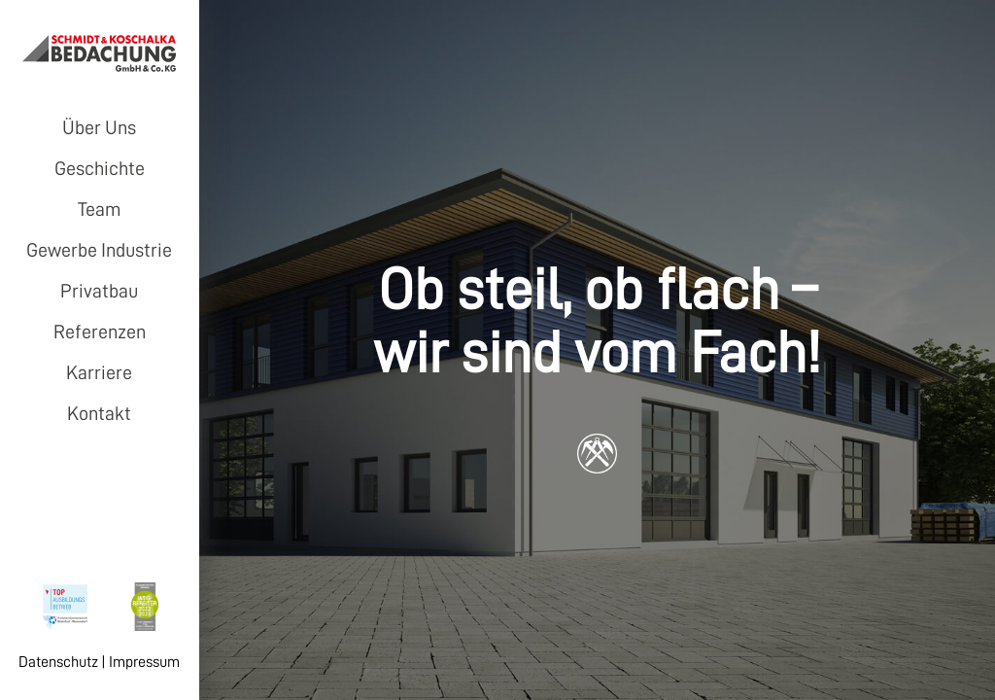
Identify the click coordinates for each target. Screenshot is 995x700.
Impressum (144, 662)
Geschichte (99, 168)
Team (99, 209)
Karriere (99, 372)
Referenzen (99, 331)
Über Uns (99, 127)
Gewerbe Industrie (99, 250)
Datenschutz (58, 662)
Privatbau (99, 290)
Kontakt (99, 413)
